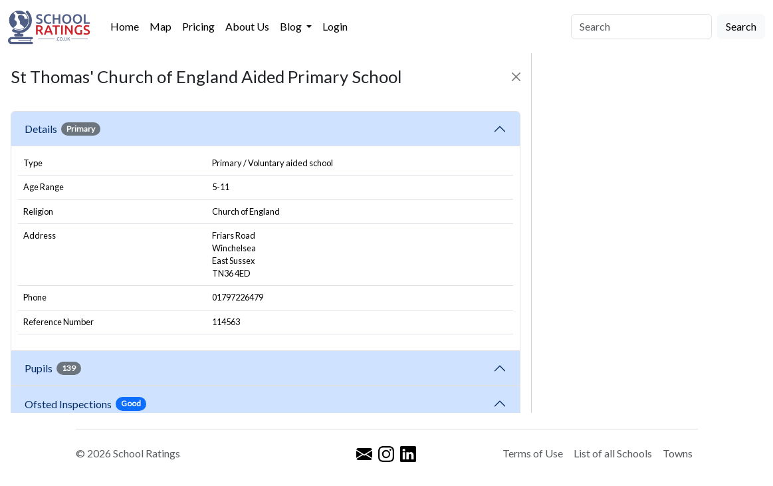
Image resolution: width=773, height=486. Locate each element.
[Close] (516, 76)
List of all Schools (613, 453)
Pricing (198, 26)
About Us (247, 26)
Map (160, 26)
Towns (678, 453)
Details (62, 129)
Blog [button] (292, 26)
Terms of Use (532, 453)
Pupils (53, 368)
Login (335, 26)
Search (741, 26)
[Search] (641, 26)
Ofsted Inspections (85, 403)
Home (124, 26)
